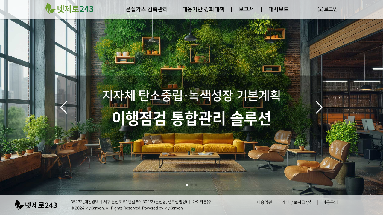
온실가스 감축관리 (147, 9)
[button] (64, 107)
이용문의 (330, 202)
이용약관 (264, 202)
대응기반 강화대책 (203, 9)
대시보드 (278, 9)
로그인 (327, 9)
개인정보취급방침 (297, 202)
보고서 (246, 9)
